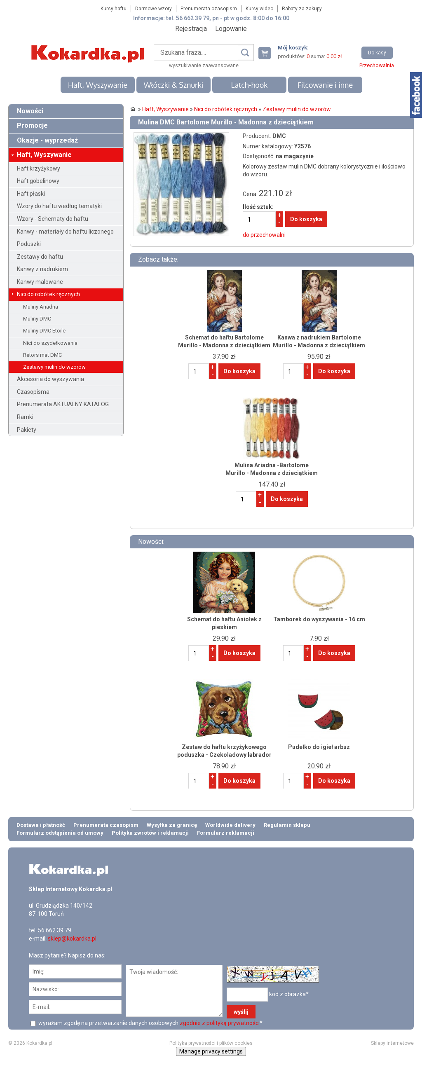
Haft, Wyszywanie (97, 84)
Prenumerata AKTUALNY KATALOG (63, 404)
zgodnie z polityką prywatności (220, 1023)
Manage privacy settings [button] (211, 1051)
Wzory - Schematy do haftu (52, 218)
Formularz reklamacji (225, 833)
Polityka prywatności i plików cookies (211, 1043)
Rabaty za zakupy (302, 9)
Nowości (30, 111)
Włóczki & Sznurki (174, 84)
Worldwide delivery (230, 825)
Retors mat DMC (42, 355)
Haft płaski (31, 193)
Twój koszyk (268, 53)
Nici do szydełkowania (50, 343)
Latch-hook (249, 84)
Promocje (32, 125)
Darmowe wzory (153, 9)
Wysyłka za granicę (172, 825)
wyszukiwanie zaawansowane (204, 65)
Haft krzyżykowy (38, 168)
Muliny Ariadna (40, 307)
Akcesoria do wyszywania (50, 379)
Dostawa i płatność (40, 825)
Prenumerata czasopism (209, 9)
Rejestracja (191, 29)
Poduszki (29, 244)
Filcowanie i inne (325, 84)
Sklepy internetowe (392, 1043)
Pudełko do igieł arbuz (319, 747)
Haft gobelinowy (38, 181)
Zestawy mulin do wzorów (54, 367)
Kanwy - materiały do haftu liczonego (65, 231)
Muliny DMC (37, 319)
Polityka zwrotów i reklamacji (150, 833)
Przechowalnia (376, 65)
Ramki (25, 417)
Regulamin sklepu (287, 825)
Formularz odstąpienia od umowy (59, 833)
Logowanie (231, 29)
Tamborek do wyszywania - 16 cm (319, 619)
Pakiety (26, 429)
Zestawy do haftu (40, 256)
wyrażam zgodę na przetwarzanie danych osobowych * (150, 1023)
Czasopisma (33, 392)
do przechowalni (264, 235)
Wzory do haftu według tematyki (59, 206)
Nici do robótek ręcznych (48, 294)
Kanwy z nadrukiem (42, 269)
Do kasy (377, 53)
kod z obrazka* (289, 994)
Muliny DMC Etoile (44, 331)
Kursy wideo (259, 9)
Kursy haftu (114, 9)
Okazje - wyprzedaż (47, 140)
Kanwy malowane (40, 282)
